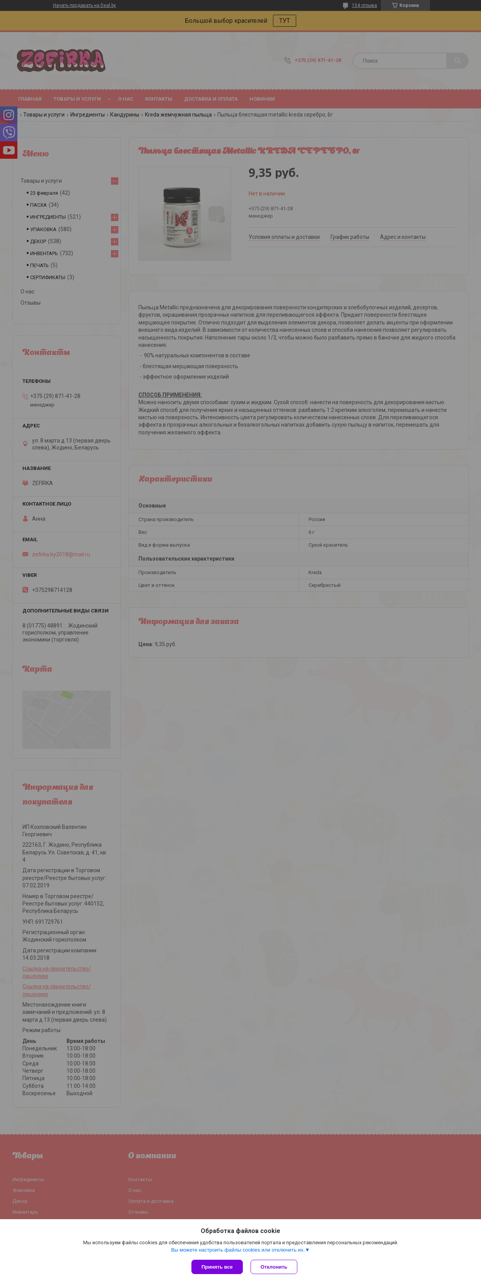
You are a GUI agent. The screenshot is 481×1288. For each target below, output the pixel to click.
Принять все (217, 1267)
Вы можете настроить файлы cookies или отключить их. (238, 1250)
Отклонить (274, 1267)
